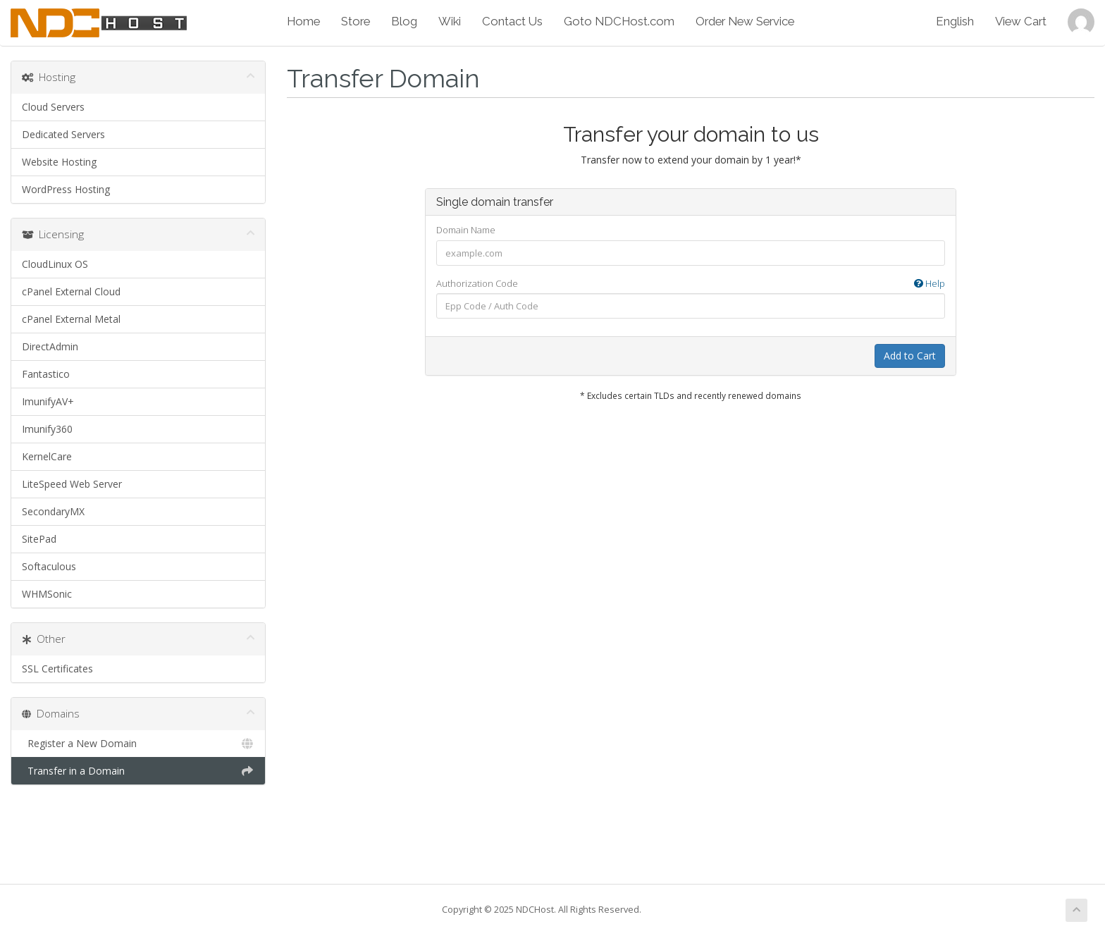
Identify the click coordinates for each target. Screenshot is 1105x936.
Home (303, 21)
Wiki (449, 21)
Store (355, 21)
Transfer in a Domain (138, 771)
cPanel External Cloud (71, 291)
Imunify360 (47, 429)
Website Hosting (59, 161)
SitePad (39, 539)
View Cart (1021, 21)
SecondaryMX (53, 511)
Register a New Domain (138, 743)
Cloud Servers (53, 106)
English (955, 21)
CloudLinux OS (55, 264)
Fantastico (46, 374)
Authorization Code (690, 283)
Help (929, 283)
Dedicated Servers (63, 134)
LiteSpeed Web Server (72, 484)
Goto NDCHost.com (619, 21)
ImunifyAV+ (48, 401)
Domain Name (465, 229)
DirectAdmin (50, 346)
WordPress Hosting (66, 189)
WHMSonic (47, 594)
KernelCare (47, 456)
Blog (404, 21)
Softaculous (49, 566)
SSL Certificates (57, 668)
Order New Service (745, 21)
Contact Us (512, 21)
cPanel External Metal (71, 319)
